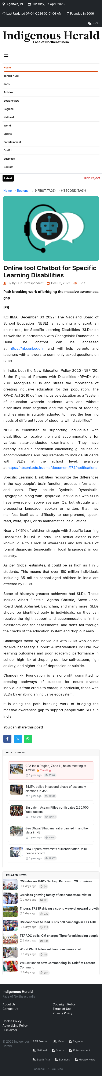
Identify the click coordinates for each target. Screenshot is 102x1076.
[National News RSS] (40, 1051)
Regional (9, 109)
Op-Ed (7, 150)
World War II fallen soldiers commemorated (50, 949)
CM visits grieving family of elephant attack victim (55, 895)
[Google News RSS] (85, 1060)
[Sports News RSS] (58, 1051)
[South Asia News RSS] (41, 1060)
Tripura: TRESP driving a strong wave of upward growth (59, 908)
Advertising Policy (15, 1025)
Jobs (7, 84)
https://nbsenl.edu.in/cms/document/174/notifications (52, 468)
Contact (8, 167)
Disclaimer (10, 1030)
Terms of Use (62, 1009)
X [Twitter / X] (49, 1068)
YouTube (57, 1068)
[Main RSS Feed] (59, 1041)
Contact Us (10, 1009)
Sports (8, 133)
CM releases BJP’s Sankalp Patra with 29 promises (56, 881)
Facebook (39, 1068)
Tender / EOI (11, 75)
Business (9, 158)
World (7, 125)
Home (7, 67)
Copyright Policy (64, 1004)
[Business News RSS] (62, 1060)
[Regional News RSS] (76, 1041)
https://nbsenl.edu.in (27, 348)
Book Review (11, 100)
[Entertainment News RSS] (79, 1051)
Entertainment (12, 142)
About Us (9, 1004)
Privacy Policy (62, 1013)
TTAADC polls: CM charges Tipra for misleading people (59, 935)
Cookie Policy (12, 1021)
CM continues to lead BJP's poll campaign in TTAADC (58, 922)
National (9, 117)
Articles (8, 92)
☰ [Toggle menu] (6, 54)
